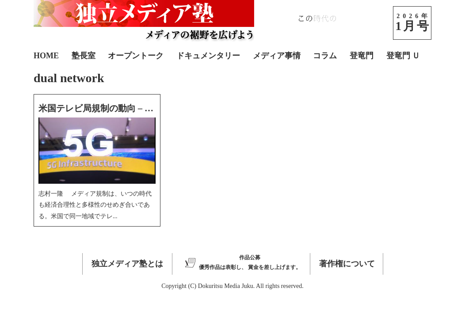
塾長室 (83, 55)
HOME (46, 55)
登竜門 (362, 55)
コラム (325, 55)
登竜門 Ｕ (403, 55)
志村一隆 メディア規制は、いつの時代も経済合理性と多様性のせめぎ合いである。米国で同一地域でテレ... (95, 204)
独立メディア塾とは (127, 263)
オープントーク (136, 55)
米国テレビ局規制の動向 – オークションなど (126, 108)
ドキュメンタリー (208, 55)
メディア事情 (277, 55)
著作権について (347, 263)
